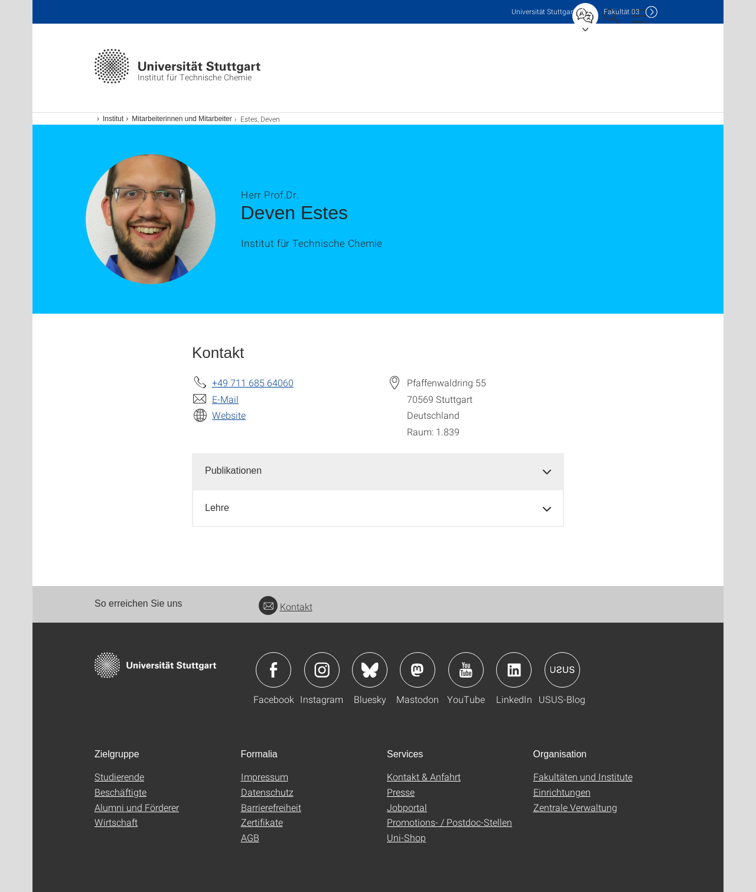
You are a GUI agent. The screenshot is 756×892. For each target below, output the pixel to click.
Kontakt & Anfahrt (424, 776)
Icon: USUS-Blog (562, 670)
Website (229, 415)
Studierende (119, 776)
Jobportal (407, 807)
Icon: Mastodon (417, 670)
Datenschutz (267, 792)
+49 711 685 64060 (253, 382)
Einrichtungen (562, 792)
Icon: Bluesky (369, 670)
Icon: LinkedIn (514, 670)
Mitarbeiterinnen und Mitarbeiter (182, 119)
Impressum (264, 776)
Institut (113, 119)
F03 (622, 11)
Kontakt (285, 606)
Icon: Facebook (273, 670)
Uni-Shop (406, 837)
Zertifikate (262, 822)
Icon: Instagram (322, 670)
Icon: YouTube (466, 670)
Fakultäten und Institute (583, 776)
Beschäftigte (120, 792)
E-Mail (225, 399)
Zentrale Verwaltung (575, 807)
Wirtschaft (116, 822)
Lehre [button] (217, 508)
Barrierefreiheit (271, 807)
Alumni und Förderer (136, 807)
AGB (250, 837)
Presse (401, 792)
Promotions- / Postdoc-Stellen (449, 822)
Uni (543, 11)
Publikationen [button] (233, 470)
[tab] (378, 471)
